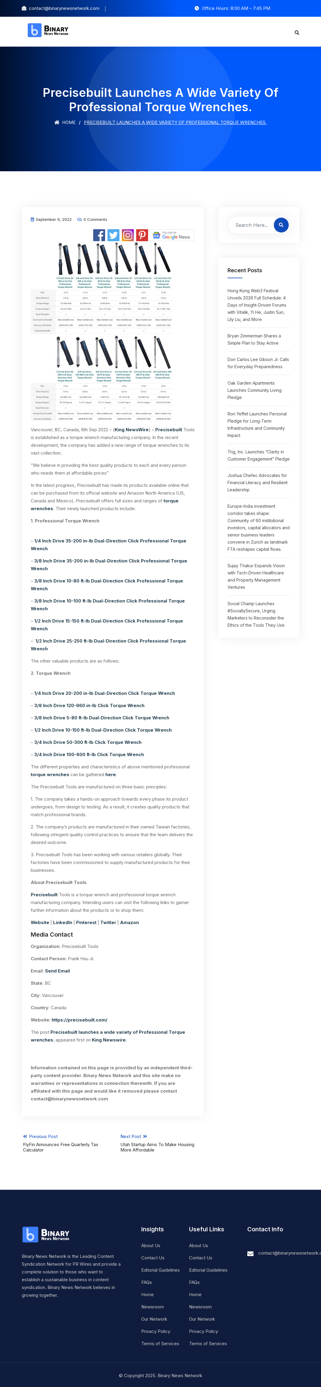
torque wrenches (50, 774)
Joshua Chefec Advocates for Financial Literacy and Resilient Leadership (258, 482)
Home (65, 122)
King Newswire (109, 1040)
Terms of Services (160, 1342)
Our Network (154, 1317)
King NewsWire (132, 429)
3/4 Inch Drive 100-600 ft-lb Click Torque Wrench (89, 754)
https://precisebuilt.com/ (79, 1020)
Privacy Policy (155, 1330)
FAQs (146, 1281)
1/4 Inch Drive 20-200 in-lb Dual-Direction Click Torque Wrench (104, 693)
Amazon (129, 922)
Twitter (108, 922)
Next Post (163, 1141)
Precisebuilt (168, 429)
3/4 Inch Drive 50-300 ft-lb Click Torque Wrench (88, 742)
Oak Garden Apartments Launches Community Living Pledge (255, 390)
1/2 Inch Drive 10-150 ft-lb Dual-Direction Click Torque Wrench (103, 730)
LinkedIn (62, 922)
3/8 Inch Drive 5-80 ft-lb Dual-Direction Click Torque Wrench (101, 718)
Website (40, 922)
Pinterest (86, 922)
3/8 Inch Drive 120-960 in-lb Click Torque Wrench (89, 705)
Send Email (57, 971)
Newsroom (152, 1305)
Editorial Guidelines (160, 1268)
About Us (150, 1244)
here (110, 774)
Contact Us (153, 1256)
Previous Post (63, 1141)
